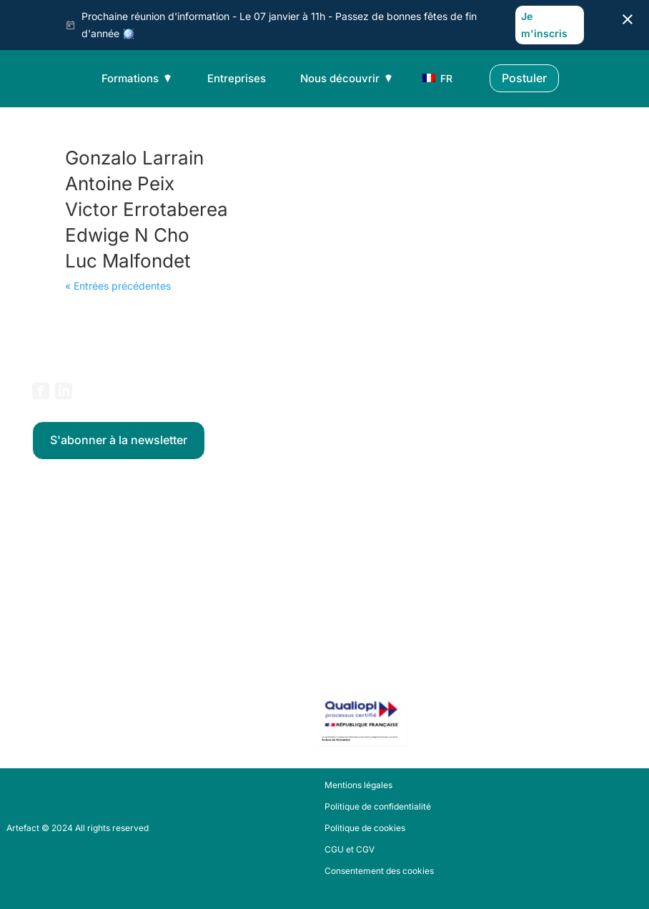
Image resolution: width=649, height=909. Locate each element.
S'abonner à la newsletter (118, 440)
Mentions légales (358, 785)
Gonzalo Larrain (134, 158)
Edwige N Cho (127, 235)
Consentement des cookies (379, 871)
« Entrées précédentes (118, 286)
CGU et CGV (349, 850)
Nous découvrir (347, 78)
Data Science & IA (68, 542)
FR (433, 78)
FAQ (40, 652)
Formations (137, 78)
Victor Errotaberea (146, 209)
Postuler (524, 78)
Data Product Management (87, 581)
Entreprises (236, 78)
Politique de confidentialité (377, 807)
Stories (46, 633)
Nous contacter (63, 672)
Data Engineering (66, 561)
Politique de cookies (364, 828)
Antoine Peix (119, 183)
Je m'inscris (544, 24)
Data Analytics (61, 523)
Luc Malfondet (128, 261)
